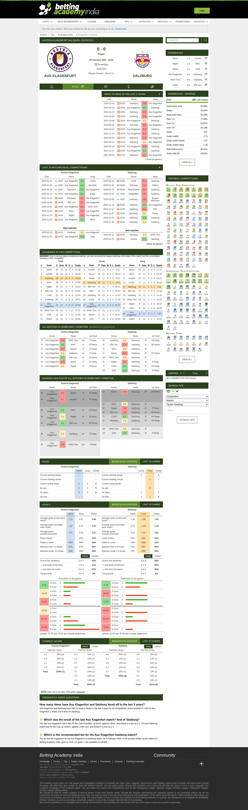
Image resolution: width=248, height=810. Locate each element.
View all (187, 162)
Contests (201, 21)
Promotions (182, 21)
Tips (128, 21)
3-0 (144, 103)
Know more (120, 29)
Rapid (71, 215)
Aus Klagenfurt (60, 76)
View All (187, 359)
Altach (49, 319)
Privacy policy (67, 775)
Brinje (92, 194)
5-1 (144, 189)
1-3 (188, 64)
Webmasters (71, 770)
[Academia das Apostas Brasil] (169, 764)
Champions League (199, 788)
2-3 (82, 189)
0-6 (144, 146)
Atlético (155, 185)
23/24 (122, 108)
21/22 (122, 142)
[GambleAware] (48, 807)
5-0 (124, 353)
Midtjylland (134, 194)
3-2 (144, 125)
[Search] (204, 40)
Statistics (146, 21)
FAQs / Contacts (81, 772)
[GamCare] (60, 807)
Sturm (71, 211)
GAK (92, 237)
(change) (192, 378)
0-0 (124, 349)
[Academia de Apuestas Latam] (189, 764)
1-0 (144, 116)
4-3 (144, 108)
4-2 (144, 112)
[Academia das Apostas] (163, 764)
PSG (155, 209)
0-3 (144, 129)
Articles (165, 21)
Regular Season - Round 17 (101, 73)
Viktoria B (71, 189)
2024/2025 (101, 69)
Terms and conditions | (50, 775)
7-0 (82, 211)
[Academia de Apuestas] (182, 764)
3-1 (144, 155)
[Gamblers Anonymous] (69, 807)
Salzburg (142, 76)
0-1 (144, 133)
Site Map (44, 767)
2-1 (144, 151)
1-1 (144, 142)
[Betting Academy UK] (195, 764)
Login (202, 10)
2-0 (144, 138)
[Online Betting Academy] (176, 764)
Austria (133, 239)
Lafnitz (93, 181)
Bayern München (155, 199)
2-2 (144, 120)
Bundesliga (101, 64)
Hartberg (71, 232)
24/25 (122, 103)
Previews (110, 21)
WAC (92, 219)
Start (48, 21)
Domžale (93, 185)
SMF (69, 767)
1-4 (144, 185)
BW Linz (71, 202)
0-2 (62, 362)
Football (111, 783)
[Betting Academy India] (156, 764)
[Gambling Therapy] (64, 807)
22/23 (122, 125)
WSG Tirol (92, 207)
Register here (77, 764)
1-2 (188, 69)
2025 (60, 181)
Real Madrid (133, 189)
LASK (133, 181)
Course (91, 21)
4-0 (144, 218)
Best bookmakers (70, 21)
